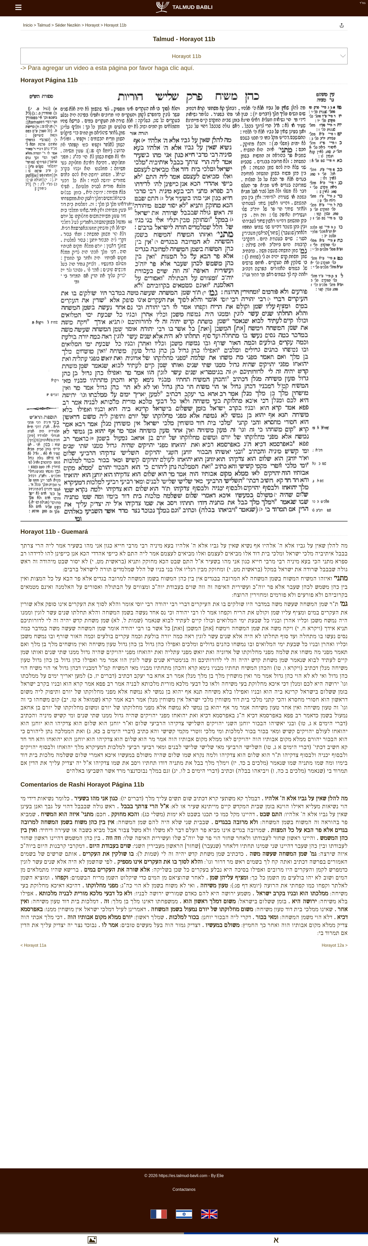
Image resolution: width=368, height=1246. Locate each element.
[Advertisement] (184, 963)
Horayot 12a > (335, 945)
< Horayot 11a (33, 945)
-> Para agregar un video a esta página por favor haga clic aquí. (107, 67)
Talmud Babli (184, 7)
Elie (220, 1175)
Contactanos (183, 1189)
